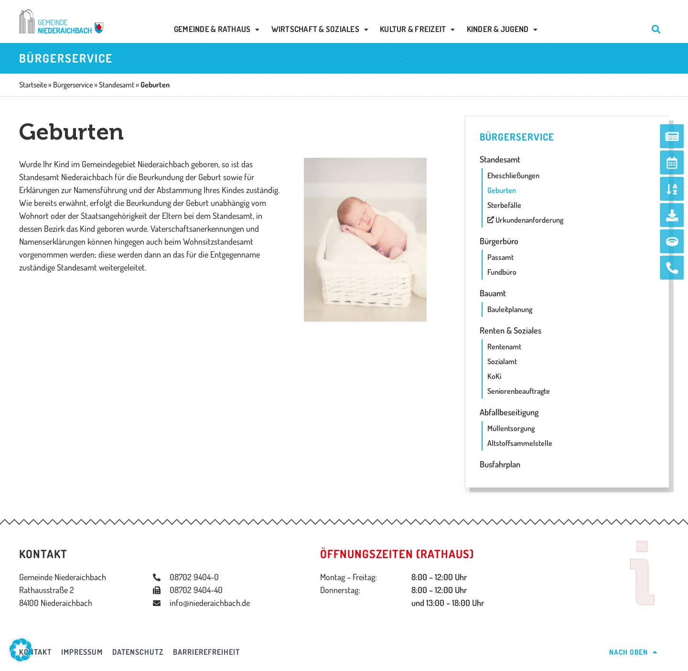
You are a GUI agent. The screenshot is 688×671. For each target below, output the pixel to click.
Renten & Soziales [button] (510, 330)
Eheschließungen (513, 175)
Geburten (501, 190)
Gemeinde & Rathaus (217, 29)
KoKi (494, 376)
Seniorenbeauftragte (518, 391)
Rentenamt (504, 346)
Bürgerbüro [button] (499, 241)
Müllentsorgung (511, 428)
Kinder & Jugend (502, 29)
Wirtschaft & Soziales (320, 29)
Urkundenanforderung (525, 220)
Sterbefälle (504, 205)
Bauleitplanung (509, 309)
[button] (21, 650)
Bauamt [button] (493, 293)
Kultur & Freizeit (417, 29)
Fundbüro (501, 272)
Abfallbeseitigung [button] (509, 412)
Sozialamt (502, 361)
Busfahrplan (500, 464)
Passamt (500, 257)
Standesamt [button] (500, 159)
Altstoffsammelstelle (519, 443)
